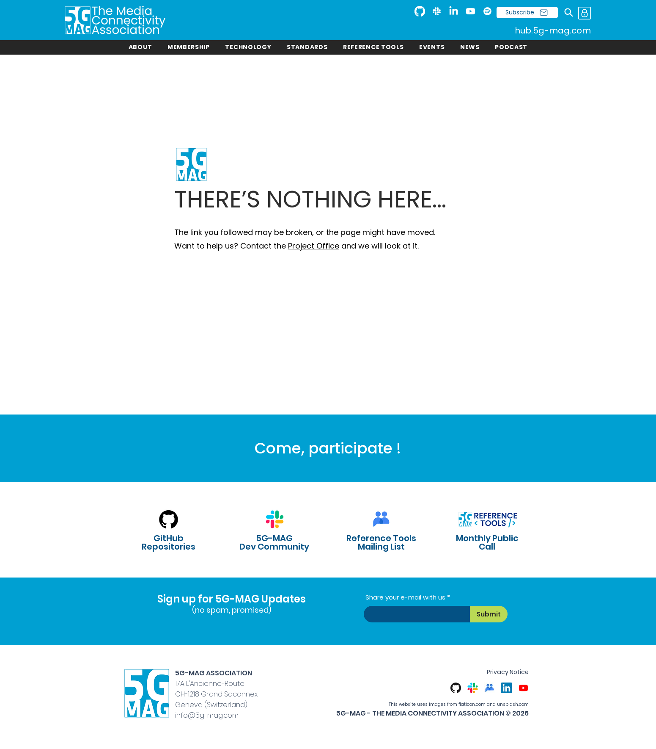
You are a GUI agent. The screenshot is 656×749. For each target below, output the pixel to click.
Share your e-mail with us (405, 597)
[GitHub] (419, 11)
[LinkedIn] (453, 11)
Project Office (313, 245)
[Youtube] (470, 11)
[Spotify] (487, 11)
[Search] (569, 12)
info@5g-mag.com (207, 715)
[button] (140, 47)
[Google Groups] (489, 688)
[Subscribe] (527, 12)
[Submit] (489, 614)
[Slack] (436, 11)
